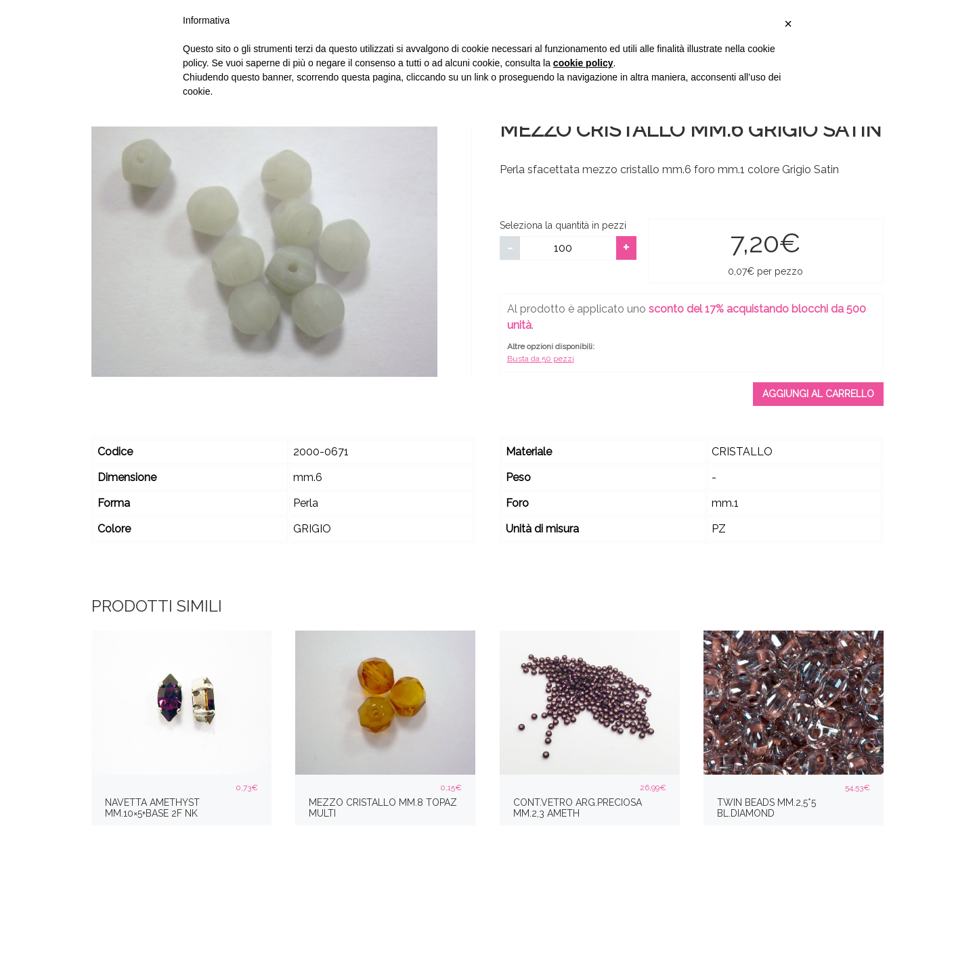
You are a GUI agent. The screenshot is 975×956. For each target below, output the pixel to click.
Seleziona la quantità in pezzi (563, 225)
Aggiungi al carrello (818, 393)
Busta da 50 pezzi (540, 358)
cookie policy (583, 63)
